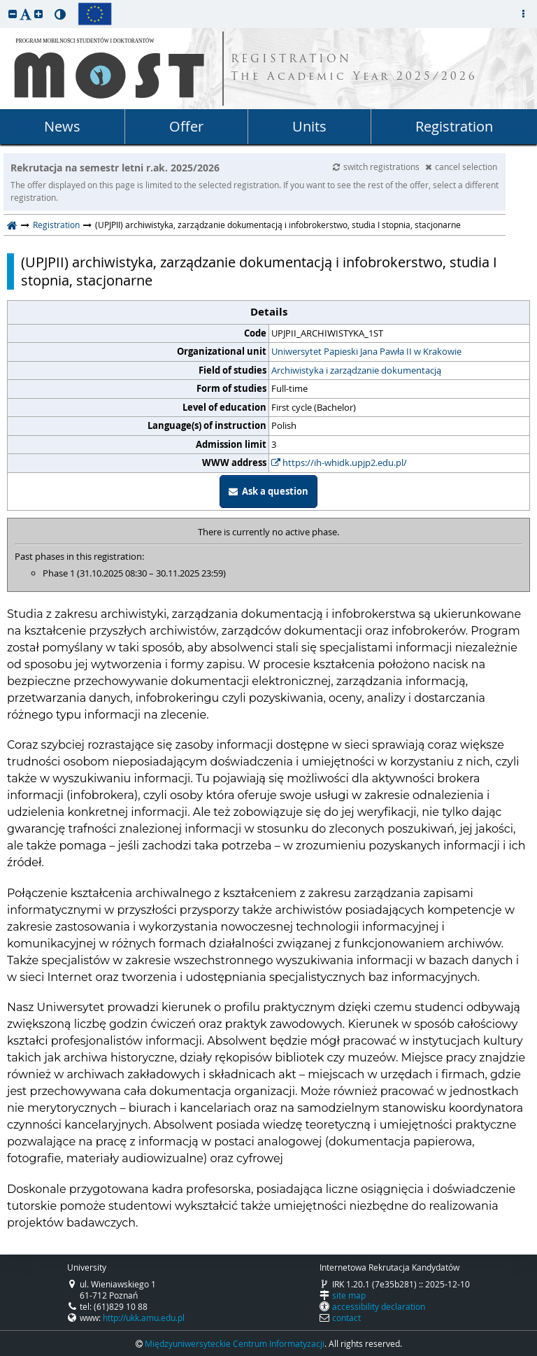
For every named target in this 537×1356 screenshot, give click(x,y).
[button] (12, 13)
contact (346, 1317)
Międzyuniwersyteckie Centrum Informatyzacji (234, 1343)
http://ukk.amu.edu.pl (144, 1317)
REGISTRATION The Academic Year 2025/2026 (354, 69)
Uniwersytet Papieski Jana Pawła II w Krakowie (366, 351)
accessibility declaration (378, 1306)
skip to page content (3, 3)
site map (349, 1295)
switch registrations (377, 166)
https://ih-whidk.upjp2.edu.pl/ (339, 462)
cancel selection (461, 166)
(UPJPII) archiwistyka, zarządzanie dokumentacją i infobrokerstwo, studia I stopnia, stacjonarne (259, 271)
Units (309, 126)
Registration (454, 126)
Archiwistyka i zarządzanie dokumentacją (356, 370)
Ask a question (268, 491)
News (62, 126)
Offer (186, 126)
